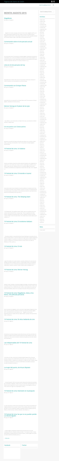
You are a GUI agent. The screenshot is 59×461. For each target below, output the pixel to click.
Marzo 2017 (42, 149)
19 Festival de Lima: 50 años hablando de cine (19, 319)
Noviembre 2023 (43, 26)
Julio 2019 (42, 107)
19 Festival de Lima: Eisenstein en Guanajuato (19, 391)
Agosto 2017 (42, 141)
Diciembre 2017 (43, 135)
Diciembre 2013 (43, 209)
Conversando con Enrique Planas (15, 85)
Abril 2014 (42, 203)
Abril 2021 (42, 74)
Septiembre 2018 (43, 122)
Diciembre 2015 (43, 172)
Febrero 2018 (42, 132)
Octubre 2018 (42, 121)
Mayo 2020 (42, 91)
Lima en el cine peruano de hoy (14, 65)
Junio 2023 (42, 33)
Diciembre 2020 (43, 80)
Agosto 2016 (42, 160)
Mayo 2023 (42, 35)
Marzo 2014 (42, 205)
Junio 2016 (42, 163)
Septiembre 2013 (43, 214)
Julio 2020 (42, 88)
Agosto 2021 (42, 68)
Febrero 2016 (42, 169)
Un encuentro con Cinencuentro (15, 126)
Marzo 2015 (42, 186)
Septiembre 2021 (43, 66)
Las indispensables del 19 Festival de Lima (18, 342)
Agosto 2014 (42, 197)
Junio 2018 (42, 127)
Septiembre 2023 (43, 29)
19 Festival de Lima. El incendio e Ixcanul (17, 173)
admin (12, 20)
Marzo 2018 (42, 130)
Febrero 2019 (42, 114)
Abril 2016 (42, 166)
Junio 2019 (42, 108)
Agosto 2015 (42, 178)
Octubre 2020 (42, 83)
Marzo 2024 (42, 19)
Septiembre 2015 (43, 177)
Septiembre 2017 (43, 139)
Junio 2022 (42, 52)
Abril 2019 (42, 111)
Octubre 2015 (42, 175)
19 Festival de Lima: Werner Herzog (16, 269)
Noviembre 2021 (43, 63)
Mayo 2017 (42, 146)
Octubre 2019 (42, 102)
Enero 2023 (42, 41)
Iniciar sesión (42, 230)
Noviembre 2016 (43, 155)
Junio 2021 (42, 71)
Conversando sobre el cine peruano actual (18, 41)
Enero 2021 (42, 79)
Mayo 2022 (42, 54)
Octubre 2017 (42, 138)
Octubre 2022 (42, 46)
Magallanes (8, 18)
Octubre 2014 (42, 194)
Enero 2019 (42, 116)
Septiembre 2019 (43, 103)
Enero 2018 (42, 133)
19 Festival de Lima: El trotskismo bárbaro (18, 221)
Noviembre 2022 (43, 44)
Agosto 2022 (42, 49)
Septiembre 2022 (43, 47)
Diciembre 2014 (43, 191)
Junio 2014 (42, 200)
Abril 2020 (42, 93)
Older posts (6, 438)
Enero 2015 (42, 189)
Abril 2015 (42, 184)
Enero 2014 (42, 208)
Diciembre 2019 (43, 99)
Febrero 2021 (42, 77)
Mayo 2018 (42, 128)
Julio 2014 (42, 199)
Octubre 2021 (42, 65)
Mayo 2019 (42, 110)
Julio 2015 (42, 180)
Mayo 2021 (42, 72)
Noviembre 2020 (43, 82)
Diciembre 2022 (43, 43)
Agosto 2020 (42, 86)
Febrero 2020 (42, 96)
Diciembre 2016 (43, 153)
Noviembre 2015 (43, 174)
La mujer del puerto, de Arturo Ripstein (17, 367)
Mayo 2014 (42, 202)
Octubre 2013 (42, 213)
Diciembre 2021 (43, 61)
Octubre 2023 (42, 27)
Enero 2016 (42, 170)
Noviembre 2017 (43, 136)
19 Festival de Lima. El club (13, 246)
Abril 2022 (42, 55)
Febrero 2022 (42, 58)
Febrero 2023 (42, 40)
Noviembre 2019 (43, 100)
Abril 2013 (42, 222)
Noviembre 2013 (43, 211)
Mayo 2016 (42, 164)
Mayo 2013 (42, 220)
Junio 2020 (42, 89)
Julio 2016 (42, 161)
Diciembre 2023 (43, 24)
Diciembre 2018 (43, 118)
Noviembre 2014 (43, 192)
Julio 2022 (42, 51)
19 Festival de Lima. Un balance (14, 148)
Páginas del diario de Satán (14, 1)
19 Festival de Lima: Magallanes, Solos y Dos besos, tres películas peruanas (19, 293)
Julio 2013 (42, 217)
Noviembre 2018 (43, 119)
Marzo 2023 (42, 38)
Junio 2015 (42, 181)
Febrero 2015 (42, 188)
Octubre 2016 (42, 156)
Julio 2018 (42, 125)
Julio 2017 (42, 142)
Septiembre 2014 (43, 195)
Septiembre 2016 (43, 158)
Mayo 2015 (42, 183)
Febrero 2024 (42, 21)
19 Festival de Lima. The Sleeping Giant (17, 197)
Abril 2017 (42, 147)
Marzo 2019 (42, 113)
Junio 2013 (42, 219)
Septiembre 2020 (43, 85)
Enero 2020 (42, 97)
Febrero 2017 (42, 150)
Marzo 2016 (42, 167)
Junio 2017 (42, 144)
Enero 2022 (42, 60)
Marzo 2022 (42, 57)
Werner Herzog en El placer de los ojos (17, 106)
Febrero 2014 (42, 206)
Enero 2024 (42, 22)
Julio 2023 (42, 32)
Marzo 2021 (42, 75)
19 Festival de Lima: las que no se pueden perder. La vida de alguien (20, 415)
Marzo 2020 (42, 94)
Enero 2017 (42, 152)
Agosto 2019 (42, 105)
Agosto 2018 (42, 124)
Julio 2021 (42, 69)
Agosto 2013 (42, 216)
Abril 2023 (42, 36)
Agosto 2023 (42, 30)
